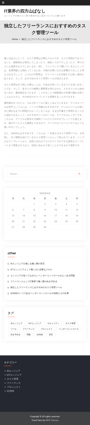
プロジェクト (14, 387)
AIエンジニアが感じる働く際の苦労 (27, 263)
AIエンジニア (13, 370)
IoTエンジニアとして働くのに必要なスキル (31, 269)
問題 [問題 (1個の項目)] (29, 334)
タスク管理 (12, 379)
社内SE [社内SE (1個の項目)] (40, 334)
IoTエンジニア (14, 375)
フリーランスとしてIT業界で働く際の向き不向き (33, 281)
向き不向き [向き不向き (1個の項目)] (16, 334)
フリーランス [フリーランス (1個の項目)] (29, 329)
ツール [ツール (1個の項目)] (14, 329)
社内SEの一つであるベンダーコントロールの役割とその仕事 (39, 293)
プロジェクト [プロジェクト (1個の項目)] (47, 329)
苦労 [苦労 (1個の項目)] (51, 334)
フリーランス (14, 383)
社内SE (10, 391)
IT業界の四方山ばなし (25, 11)
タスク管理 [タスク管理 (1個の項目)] (70, 323)
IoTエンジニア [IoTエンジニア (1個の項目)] (34, 323)
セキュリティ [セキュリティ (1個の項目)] (53, 323)
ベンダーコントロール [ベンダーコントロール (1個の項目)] (69, 329)
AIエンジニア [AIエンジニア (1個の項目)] (16, 323)
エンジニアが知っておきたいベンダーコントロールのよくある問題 (42, 275)
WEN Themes (52, 420)
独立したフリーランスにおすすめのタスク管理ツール (36, 287)
